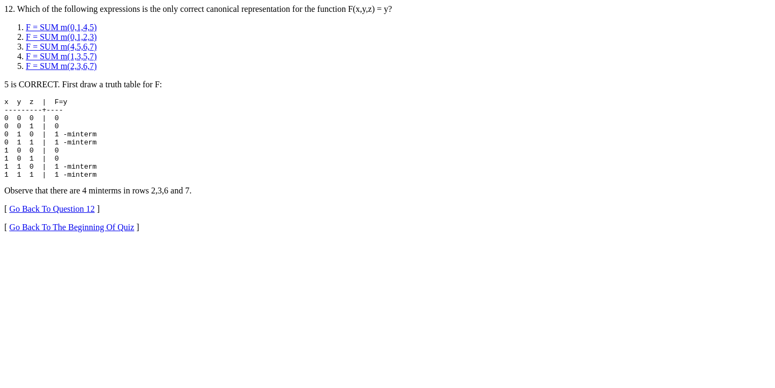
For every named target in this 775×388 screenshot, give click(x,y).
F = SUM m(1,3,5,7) (61, 56)
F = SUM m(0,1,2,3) (61, 36)
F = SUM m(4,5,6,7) (61, 46)
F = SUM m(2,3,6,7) (61, 66)
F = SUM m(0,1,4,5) (61, 27)
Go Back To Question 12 (52, 225)
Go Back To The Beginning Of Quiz (71, 243)
